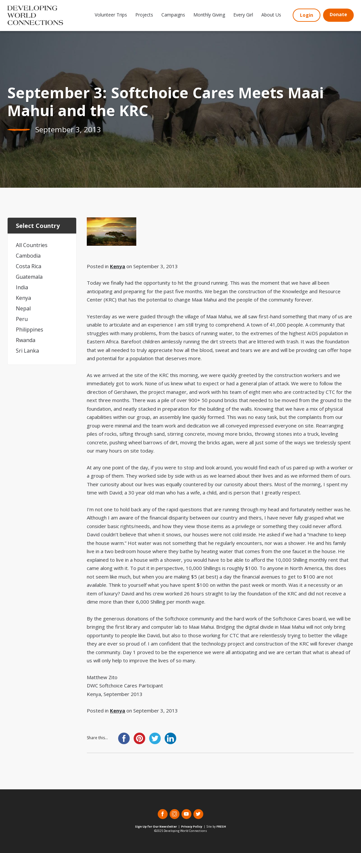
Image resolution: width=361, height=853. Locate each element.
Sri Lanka (27, 350)
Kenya (23, 297)
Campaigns (173, 15)
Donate (338, 14)
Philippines (29, 329)
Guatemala (29, 276)
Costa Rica (28, 266)
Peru (22, 319)
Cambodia (28, 255)
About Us (271, 15)
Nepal (23, 308)
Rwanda (25, 340)
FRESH (221, 826)
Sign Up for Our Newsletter (156, 826)
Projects (144, 15)
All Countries (32, 245)
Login (306, 15)
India (22, 287)
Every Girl (243, 15)
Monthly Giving (209, 15)
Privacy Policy (191, 826)
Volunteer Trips (111, 15)
